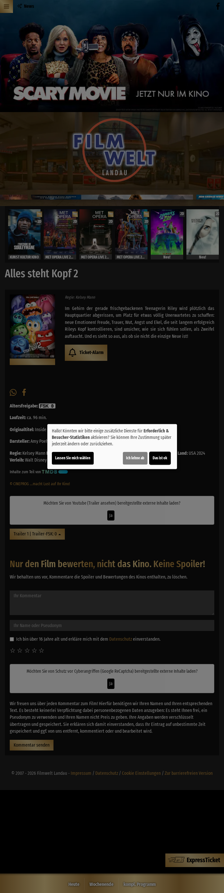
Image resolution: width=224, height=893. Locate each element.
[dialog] (112, 446)
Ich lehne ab (135, 458)
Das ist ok (160, 458)
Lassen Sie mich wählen (72, 458)
